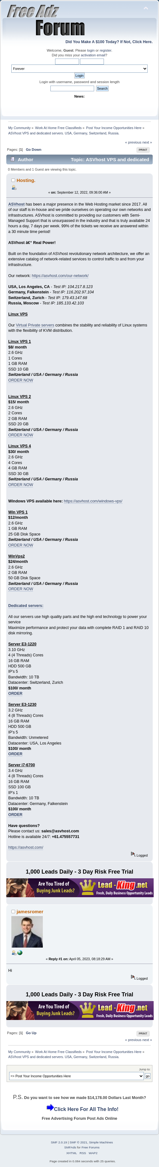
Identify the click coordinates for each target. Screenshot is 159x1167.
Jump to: (144, 1069)
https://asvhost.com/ (25, 847)
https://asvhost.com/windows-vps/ (93, 501)
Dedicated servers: (25, 605)
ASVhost (16, 204)
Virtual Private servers (35, 325)
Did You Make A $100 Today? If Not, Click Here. (109, 42)
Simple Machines (101, 1142)
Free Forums (90, 1147)
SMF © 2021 (78, 1142)
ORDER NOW (20, 380)
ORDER (15, 693)
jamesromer (30, 911)
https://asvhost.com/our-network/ (60, 276)
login (91, 50)
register (105, 50)
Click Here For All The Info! (86, 1109)
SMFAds (70, 1147)
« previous (133, 142)
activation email (93, 55)
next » (147, 142)
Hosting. (26, 180)
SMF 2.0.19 (59, 1142)
